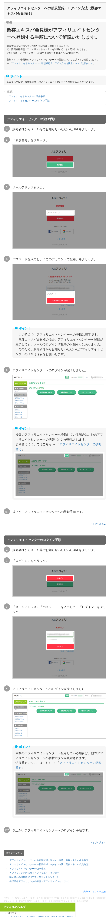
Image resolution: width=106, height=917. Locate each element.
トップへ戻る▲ (98, 524)
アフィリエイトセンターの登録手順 (27, 96)
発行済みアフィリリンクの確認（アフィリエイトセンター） (40, 881)
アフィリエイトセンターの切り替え (27, 868)
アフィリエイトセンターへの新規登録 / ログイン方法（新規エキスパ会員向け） (52, 63)
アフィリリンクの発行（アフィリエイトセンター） (35, 872)
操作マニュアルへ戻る (94, 891)
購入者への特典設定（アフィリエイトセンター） (34, 877)
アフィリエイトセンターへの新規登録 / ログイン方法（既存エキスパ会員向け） (50, 864)
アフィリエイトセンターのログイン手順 (29, 100)
